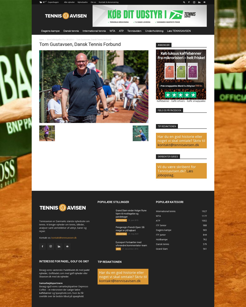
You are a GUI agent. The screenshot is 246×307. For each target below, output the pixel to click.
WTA (112, 30)
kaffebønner (45, 292)
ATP (121, 30)
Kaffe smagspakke (196, 100)
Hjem (41, 39)
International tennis (94, 30)
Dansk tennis (71, 30)
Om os (93, 2)
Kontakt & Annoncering (108, 2)
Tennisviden (134, 30)
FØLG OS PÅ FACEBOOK (169, 110)
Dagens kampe (50, 30)
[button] (184, 2)
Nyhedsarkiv (83, 2)
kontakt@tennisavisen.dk (178, 144)
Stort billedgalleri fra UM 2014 (60, 39)
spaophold (78, 296)
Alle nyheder (69, 2)
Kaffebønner (163, 100)
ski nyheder (63, 276)
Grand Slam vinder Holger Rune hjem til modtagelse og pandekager (131, 213)
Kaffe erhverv (178, 100)
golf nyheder (76, 273)
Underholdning (154, 30)
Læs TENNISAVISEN (179, 30)
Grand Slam (121, 220)
